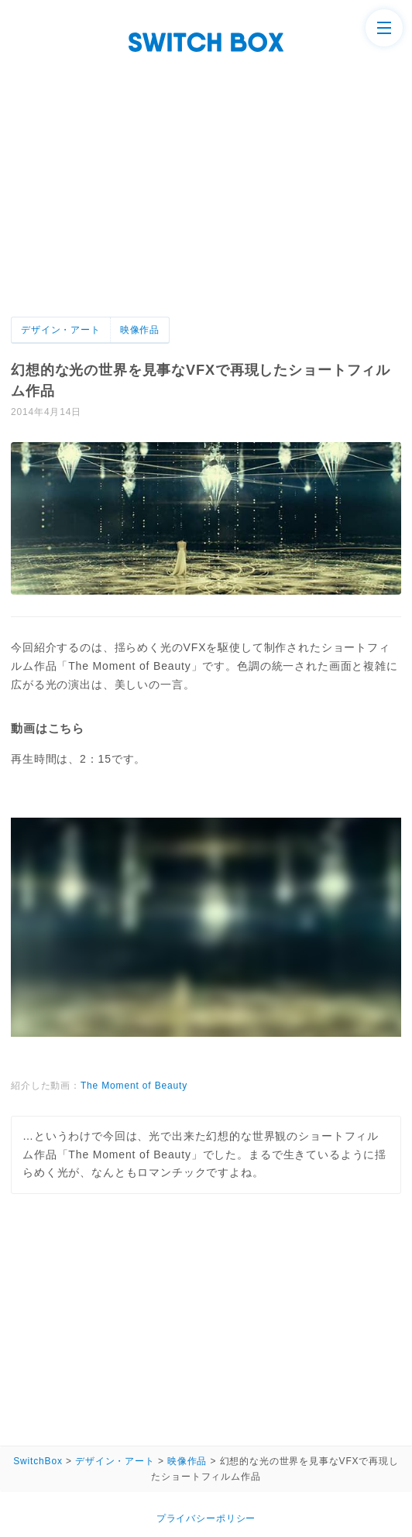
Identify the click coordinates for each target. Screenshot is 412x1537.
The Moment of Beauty (134, 1085)
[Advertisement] (206, 200)
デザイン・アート (61, 329)
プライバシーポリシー (206, 1518)
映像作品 (140, 329)
